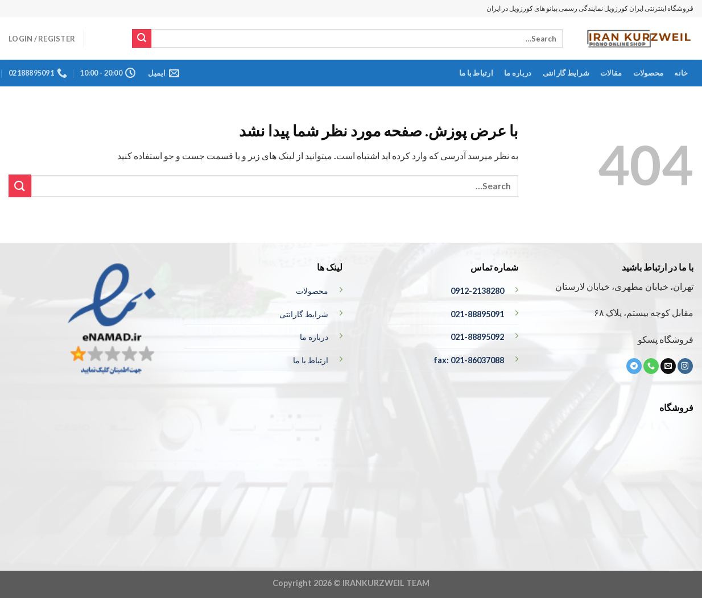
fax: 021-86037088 (468, 360)
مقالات (611, 72)
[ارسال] (141, 38)
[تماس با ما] (651, 366)
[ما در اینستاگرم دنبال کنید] (685, 366)
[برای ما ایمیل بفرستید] (668, 366)
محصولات (648, 72)
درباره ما (517, 72)
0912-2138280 (477, 291)
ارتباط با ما (476, 72)
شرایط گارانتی (566, 72)
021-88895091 (477, 314)
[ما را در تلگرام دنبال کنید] (634, 366)
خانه (681, 72)
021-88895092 (477, 337)
